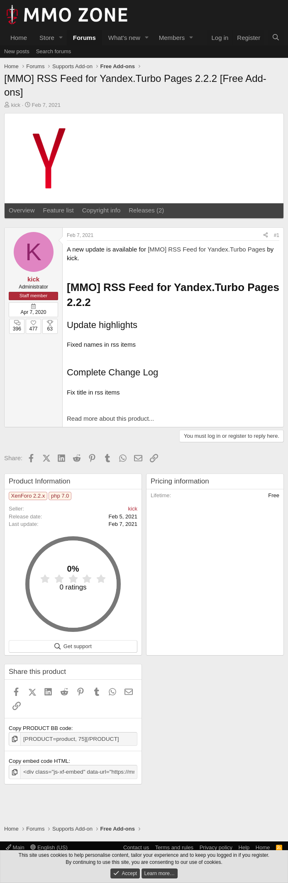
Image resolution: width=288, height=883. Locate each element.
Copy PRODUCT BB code (40, 728)
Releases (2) (146, 210)
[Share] (265, 235)
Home (18, 37)
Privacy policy (216, 847)
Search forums (53, 51)
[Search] (276, 37)
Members (172, 37)
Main (15, 847)
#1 (276, 235)
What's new (124, 37)
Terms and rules (174, 847)
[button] (61, 37)
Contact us (136, 847)
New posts (16, 51)
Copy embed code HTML (39, 760)
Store (46, 37)
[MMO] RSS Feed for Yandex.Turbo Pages (206, 249)
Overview (22, 210)
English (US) (49, 847)
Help (244, 847)
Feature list (58, 210)
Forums (84, 37)
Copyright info (101, 210)
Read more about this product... (110, 418)
